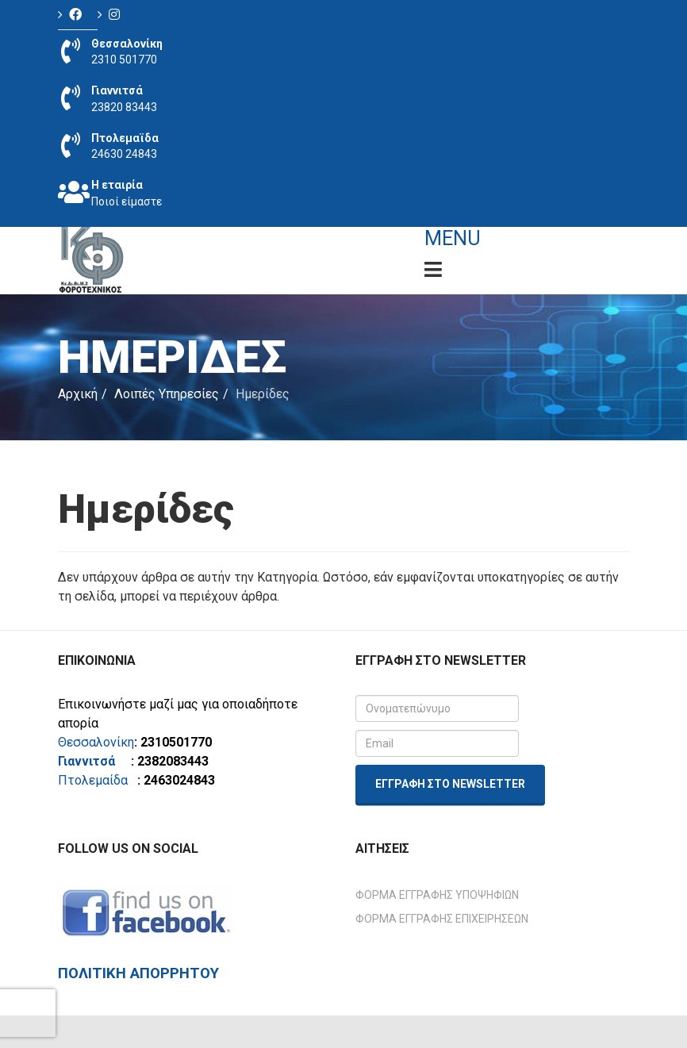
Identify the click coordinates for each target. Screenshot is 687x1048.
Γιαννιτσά (93, 761)
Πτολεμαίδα (93, 780)
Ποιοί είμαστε (126, 201)
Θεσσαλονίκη (96, 742)
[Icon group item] (78, 14)
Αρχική (78, 393)
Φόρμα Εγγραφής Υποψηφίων (437, 895)
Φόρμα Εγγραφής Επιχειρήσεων (441, 918)
